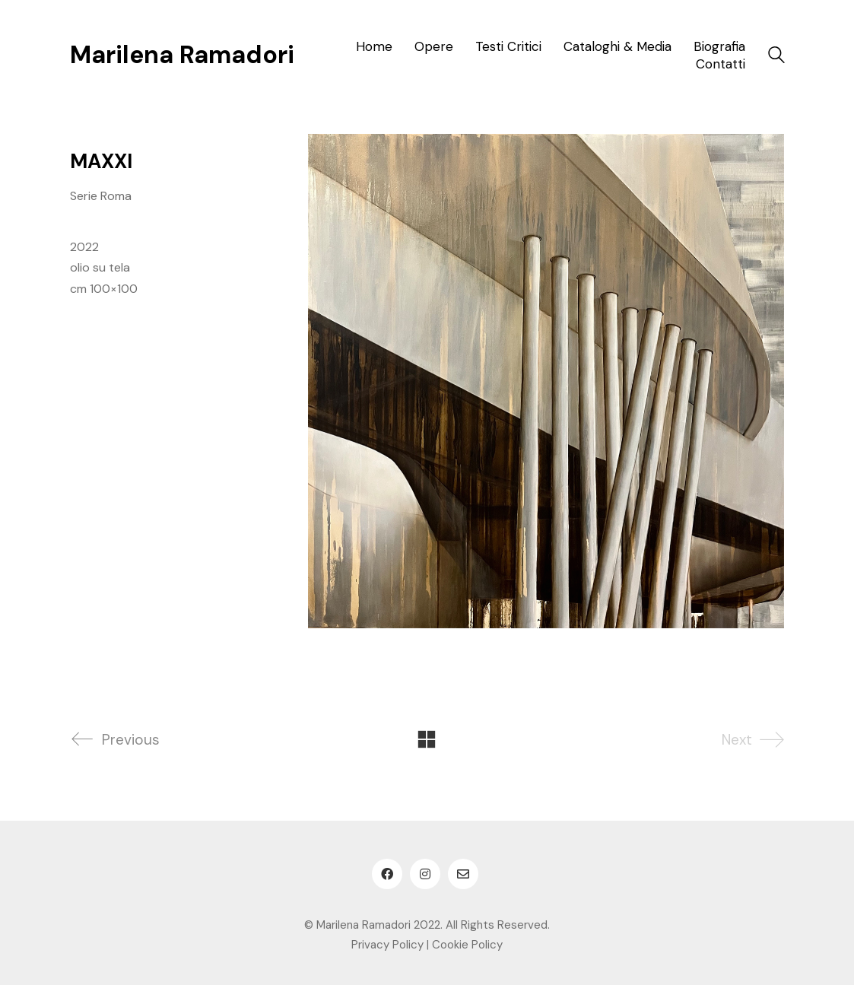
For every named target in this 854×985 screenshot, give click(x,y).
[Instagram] (425, 874)
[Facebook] (387, 874)
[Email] (463, 874)
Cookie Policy (467, 944)
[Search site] (776, 56)
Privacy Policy (387, 944)
